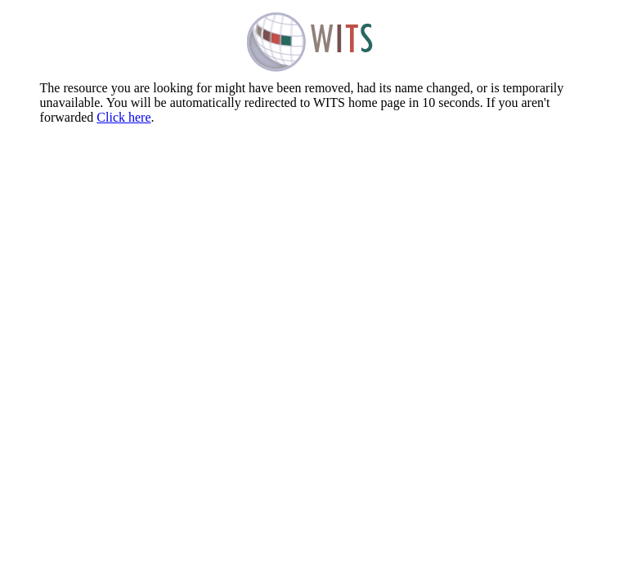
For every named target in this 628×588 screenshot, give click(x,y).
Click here (123, 117)
